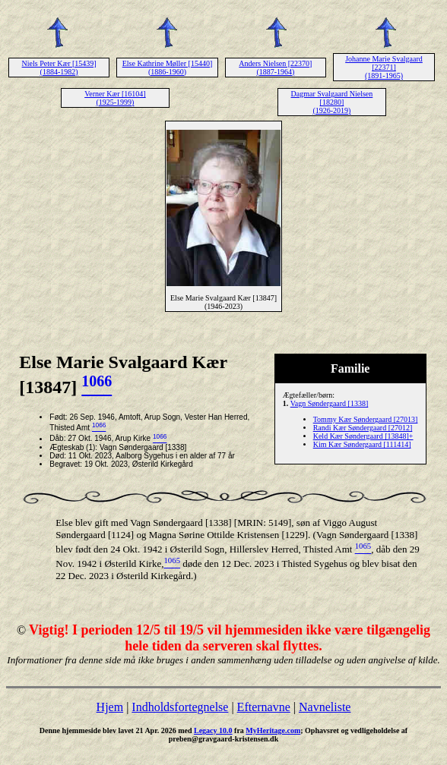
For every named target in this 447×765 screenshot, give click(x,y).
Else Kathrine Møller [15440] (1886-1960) (167, 67)
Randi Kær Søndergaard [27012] (363, 427)
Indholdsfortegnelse (180, 706)
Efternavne (263, 706)
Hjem (110, 706)
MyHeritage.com (273, 730)
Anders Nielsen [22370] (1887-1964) (275, 67)
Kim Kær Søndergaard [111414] (362, 444)
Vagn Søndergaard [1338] (329, 403)
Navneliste (324, 706)
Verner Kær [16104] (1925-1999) (115, 98)
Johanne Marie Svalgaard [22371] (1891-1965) (384, 67)
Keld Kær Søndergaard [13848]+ (363, 436)
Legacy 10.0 (213, 730)
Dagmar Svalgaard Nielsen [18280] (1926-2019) (332, 102)
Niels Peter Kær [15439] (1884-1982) (59, 67)
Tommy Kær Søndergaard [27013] (365, 419)
